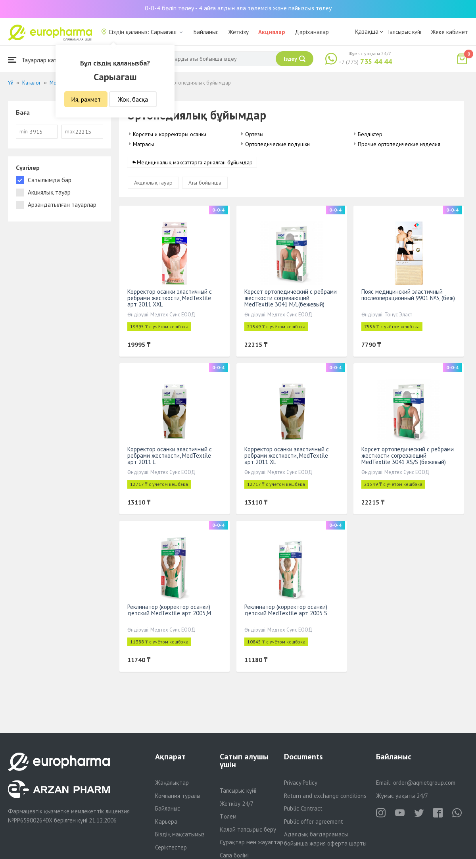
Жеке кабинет (449, 32)
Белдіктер (370, 134)
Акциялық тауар (153, 182)
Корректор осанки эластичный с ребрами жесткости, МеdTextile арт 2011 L (169, 455)
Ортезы (254, 134)
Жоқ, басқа (133, 99)
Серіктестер (171, 847)
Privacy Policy (300, 782)
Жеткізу (238, 32)
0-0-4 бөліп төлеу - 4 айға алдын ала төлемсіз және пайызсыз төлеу (238, 8)
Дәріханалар (312, 32)
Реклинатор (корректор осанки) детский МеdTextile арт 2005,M (169, 610)
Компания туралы (177, 795)
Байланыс (206, 32)
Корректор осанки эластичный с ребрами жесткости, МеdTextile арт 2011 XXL (169, 298)
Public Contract (303, 808)
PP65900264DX (33, 820)
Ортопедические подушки (277, 144)
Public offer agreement (313, 821)
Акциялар (271, 32)
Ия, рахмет (86, 99)
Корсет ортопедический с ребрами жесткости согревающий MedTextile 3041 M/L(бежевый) (290, 298)
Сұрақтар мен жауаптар (251, 842)
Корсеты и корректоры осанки (169, 134)
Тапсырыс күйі (404, 31)
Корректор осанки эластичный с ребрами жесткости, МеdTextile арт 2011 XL (286, 455)
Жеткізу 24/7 (236, 803)
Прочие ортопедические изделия (399, 144)
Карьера (166, 821)
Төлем (228, 816)
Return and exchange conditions (325, 795)
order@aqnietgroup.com (424, 782)
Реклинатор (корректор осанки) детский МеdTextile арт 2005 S (285, 610)
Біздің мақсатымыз (180, 834)
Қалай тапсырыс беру (248, 829)
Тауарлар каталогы (40, 60)
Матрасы (143, 144)
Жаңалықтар (172, 782)
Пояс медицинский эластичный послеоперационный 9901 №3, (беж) (408, 295)
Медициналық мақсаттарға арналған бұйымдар (195, 162)
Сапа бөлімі (234, 855)
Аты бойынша (204, 182)
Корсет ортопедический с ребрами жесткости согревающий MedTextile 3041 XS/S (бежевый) (407, 455)
